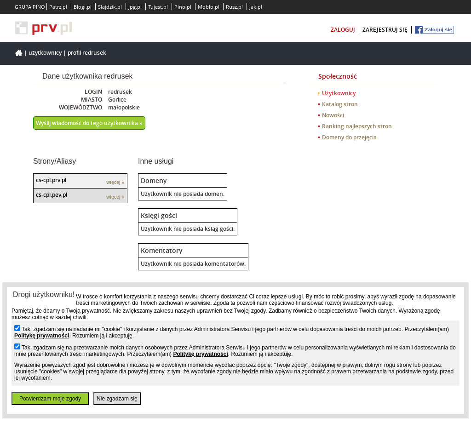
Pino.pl (182, 6)
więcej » (115, 182)
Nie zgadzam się (117, 398)
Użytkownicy (45, 53)
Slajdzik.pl (110, 6)
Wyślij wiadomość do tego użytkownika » (89, 123)
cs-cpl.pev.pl (51, 195)
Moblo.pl (208, 6)
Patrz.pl (58, 6)
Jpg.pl (135, 6)
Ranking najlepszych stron (357, 126)
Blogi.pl (83, 6)
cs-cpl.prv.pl (51, 180)
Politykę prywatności (41, 335)
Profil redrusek (87, 53)
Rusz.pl (234, 6)
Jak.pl (255, 6)
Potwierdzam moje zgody (50, 398)
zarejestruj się (385, 30)
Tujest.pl (158, 6)
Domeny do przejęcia (349, 137)
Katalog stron (340, 104)
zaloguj (343, 30)
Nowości (333, 115)
